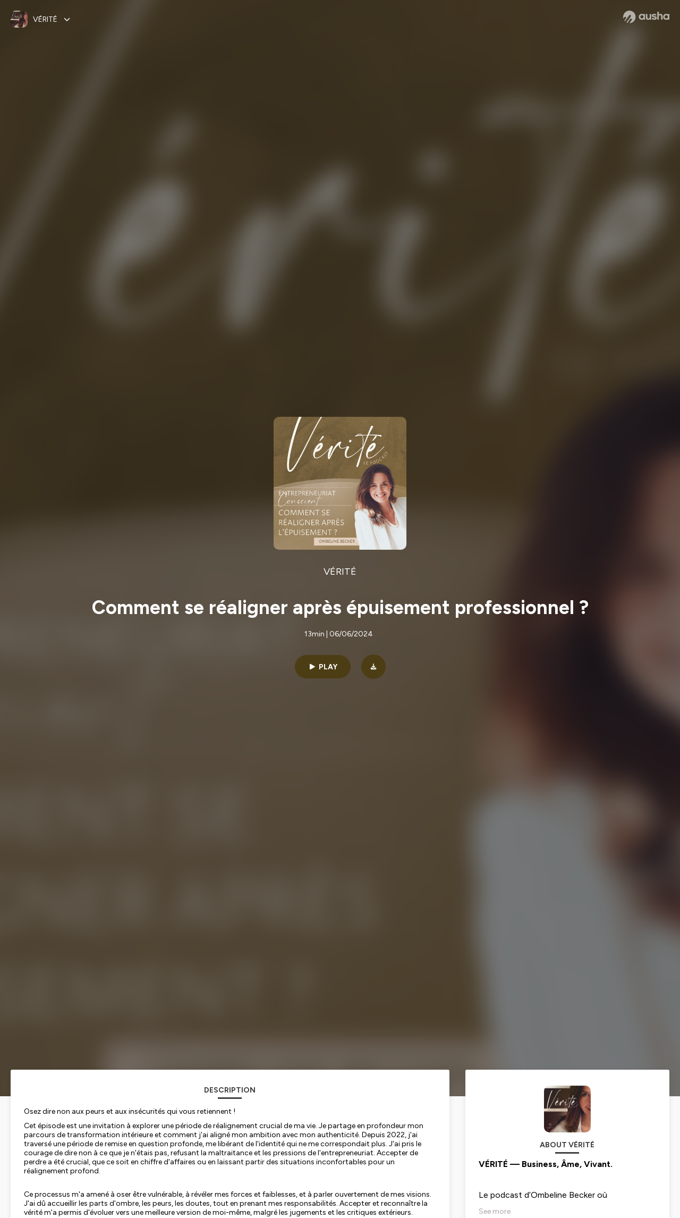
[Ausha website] (646, 17)
